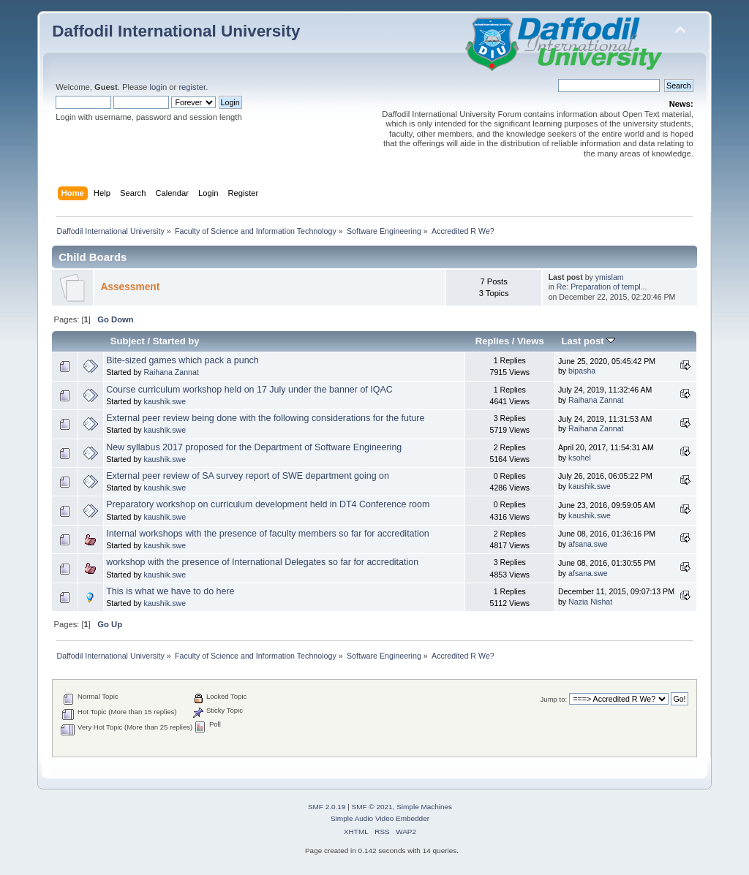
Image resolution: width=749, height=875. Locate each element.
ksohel (579, 457)
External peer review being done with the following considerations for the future (265, 418)
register (192, 87)
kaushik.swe (164, 401)
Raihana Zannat (170, 372)
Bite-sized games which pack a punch (182, 360)
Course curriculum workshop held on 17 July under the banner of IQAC (249, 390)
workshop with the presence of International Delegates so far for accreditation (262, 562)
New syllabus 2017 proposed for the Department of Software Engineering (254, 447)
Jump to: (554, 699)
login (158, 87)
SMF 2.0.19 (327, 807)
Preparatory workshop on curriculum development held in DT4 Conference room (267, 504)
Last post (589, 341)
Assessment (129, 286)
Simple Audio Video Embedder (380, 818)
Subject (127, 341)
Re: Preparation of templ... (602, 286)
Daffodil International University (176, 31)
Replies (492, 341)
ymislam (609, 277)
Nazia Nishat (590, 601)
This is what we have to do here (170, 591)
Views (530, 341)
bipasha (581, 370)
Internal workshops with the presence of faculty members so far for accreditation (267, 534)
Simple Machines (424, 807)
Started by (176, 341)
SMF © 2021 (372, 807)
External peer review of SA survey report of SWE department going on (247, 476)
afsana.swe (588, 543)
